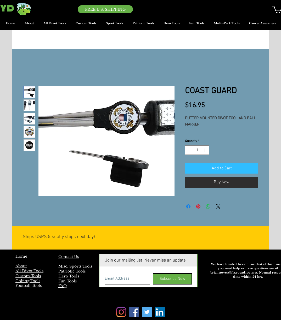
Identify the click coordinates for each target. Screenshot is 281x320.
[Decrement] (189, 150)
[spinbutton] (197, 150)
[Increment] (205, 150)
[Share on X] (218, 206)
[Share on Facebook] (188, 206)
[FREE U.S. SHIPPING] (105, 9)
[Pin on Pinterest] (198, 206)
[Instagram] (121, 312)
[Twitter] (147, 312)
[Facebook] (134, 312)
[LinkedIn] (160, 312)
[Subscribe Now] (172, 279)
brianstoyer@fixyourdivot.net (233, 272)
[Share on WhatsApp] (208, 206)
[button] (114, 25)
